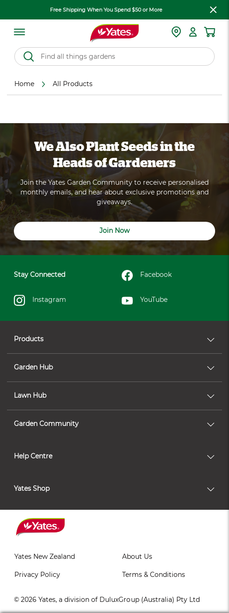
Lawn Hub (114, 395)
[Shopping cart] (209, 32)
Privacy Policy (37, 574)
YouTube (144, 300)
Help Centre (114, 456)
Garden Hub (114, 367)
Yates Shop (114, 488)
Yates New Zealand (44, 556)
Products (114, 339)
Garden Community (114, 423)
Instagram (40, 300)
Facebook (147, 275)
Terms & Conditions (153, 574)
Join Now (114, 230)
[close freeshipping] (213, 10)
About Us (137, 556)
